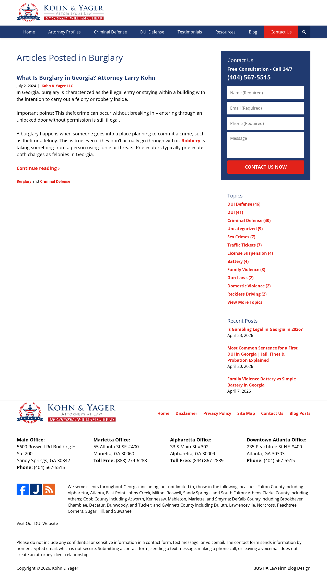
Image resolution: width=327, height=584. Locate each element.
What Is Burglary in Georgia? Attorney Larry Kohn (86, 77)
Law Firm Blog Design (282, 568)
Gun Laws (240, 278)
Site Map (246, 413)
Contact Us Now (266, 167)
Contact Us (281, 32)
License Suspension (250, 253)
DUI (235, 212)
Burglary (24, 181)
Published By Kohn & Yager (275, 12)
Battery (238, 261)
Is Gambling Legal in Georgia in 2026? (265, 329)
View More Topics (244, 302)
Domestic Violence (249, 286)
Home (29, 32)
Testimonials (190, 32)
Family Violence (246, 269)
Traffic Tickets (244, 245)
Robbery (190, 140)
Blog (253, 32)
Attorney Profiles (64, 32)
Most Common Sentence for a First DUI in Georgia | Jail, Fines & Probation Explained (262, 354)
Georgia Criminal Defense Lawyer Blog (60, 12)
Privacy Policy (217, 413)
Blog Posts (299, 413)
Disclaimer (186, 413)
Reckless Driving (246, 294)
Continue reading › (38, 168)
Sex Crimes (241, 237)
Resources (225, 32)
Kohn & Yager (65, 568)
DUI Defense (152, 32)
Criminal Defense (110, 32)
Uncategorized (245, 228)
